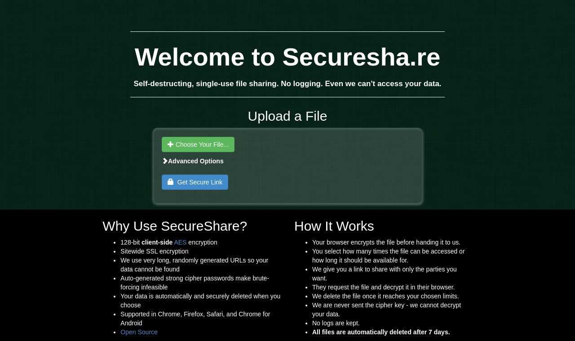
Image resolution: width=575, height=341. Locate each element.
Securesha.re (362, 57)
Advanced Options (193, 161)
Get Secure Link (195, 182)
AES (180, 242)
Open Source (139, 332)
